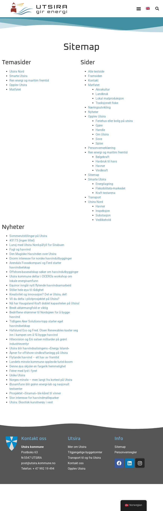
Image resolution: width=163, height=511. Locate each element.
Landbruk (102, 94)
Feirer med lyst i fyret (23, 371)
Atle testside (96, 71)
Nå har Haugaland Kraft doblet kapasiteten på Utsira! (44, 303)
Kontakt (93, 80)
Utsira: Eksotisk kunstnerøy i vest (31, 402)
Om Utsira (102, 134)
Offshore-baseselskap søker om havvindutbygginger (43, 272)
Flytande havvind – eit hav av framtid (34, 357)
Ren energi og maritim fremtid (29, 80)
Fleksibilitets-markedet (110, 188)
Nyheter (93, 112)
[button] (138, 8)
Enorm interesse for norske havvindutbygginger (40, 258)
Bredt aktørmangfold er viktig (28, 308)
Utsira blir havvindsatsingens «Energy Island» (39, 348)
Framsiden (95, 76)
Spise (99, 143)
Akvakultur (103, 89)
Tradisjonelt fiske (107, 103)
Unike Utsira (17, 375)
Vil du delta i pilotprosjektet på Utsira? (34, 299)
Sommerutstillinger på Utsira (28, 236)
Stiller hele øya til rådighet (26, 290)
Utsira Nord (16, 71)
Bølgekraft (102, 157)
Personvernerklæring (101, 148)
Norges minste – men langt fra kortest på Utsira (40, 380)
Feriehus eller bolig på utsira (114, 121)
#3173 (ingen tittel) (22, 240)
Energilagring (104, 184)
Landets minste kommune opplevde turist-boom (41, 362)
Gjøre (99, 125)
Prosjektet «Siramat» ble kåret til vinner (35, 393)
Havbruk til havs (106, 161)
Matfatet (15, 89)
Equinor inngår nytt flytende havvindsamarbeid (40, 285)
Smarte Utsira (18, 76)
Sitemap (93, 175)
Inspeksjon (103, 211)
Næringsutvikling (99, 107)
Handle (100, 130)
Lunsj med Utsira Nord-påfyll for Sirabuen (36, 245)
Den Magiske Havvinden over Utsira (32, 254)
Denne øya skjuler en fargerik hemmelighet (37, 366)
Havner (100, 166)
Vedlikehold (103, 220)
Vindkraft (102, 170)
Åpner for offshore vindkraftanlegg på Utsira (38, 353)
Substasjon (103, 215)
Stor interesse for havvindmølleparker (34, 398)
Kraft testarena (105, 193)
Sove (99, 139)
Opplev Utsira (18, 85)
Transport (94, 197)
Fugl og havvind (20, 249)
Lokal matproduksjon (110, 98)
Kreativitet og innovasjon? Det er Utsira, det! (38, 294)
